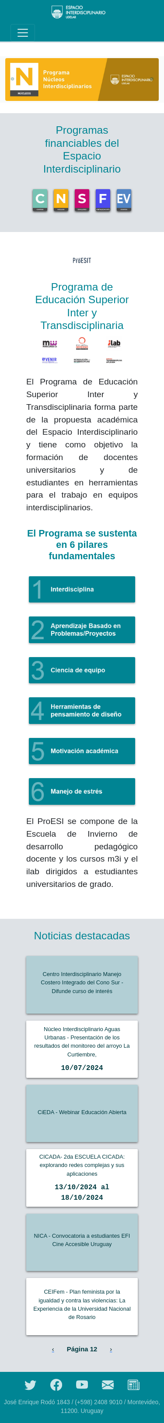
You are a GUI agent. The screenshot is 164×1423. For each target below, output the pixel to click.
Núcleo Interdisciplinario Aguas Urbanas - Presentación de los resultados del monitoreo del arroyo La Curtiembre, (81, 1042)
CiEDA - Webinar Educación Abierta (82, 1112)
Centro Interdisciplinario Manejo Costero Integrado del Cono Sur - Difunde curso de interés (82, 982)
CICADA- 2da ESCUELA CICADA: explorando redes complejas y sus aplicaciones (82, 1165)
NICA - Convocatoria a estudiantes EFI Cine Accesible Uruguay (82, 1240)
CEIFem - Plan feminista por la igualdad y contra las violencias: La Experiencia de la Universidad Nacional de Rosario (82, 1304)
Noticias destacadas (82, 936)
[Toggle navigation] (22, 33)
